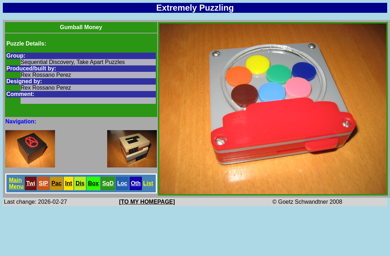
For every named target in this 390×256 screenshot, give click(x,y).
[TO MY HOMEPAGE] (147, 202)
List (148, 183)
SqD (108, 183)
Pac (56, 183)
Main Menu (16, 183)
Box (93, 183)
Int (68, 183)
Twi (30, 183)
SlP (43, 183)
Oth (136, 183)
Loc (122, 183)
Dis (80, 183)
